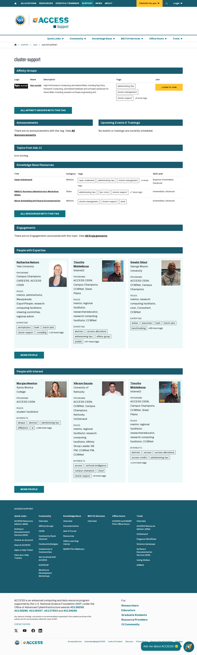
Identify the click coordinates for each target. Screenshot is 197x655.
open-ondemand (86, 180)
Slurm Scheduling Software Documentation (37, 201)
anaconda (147, 323)
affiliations (23, 428)
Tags (35, 45)
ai (32, 428)
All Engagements (96, 235)
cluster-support (124, 98)
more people (29, 355)
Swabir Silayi (138, 262)
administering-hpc (125, 86)
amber (135, 323)
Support (25, 45)
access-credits (139, 457)
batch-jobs (48, 327)
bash (36, 327)
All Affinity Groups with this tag (43, 110)
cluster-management (127, 92)
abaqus (21, 423)
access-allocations (96, 331)
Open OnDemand (23, 180)
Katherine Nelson (28, 262)
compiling (42, 332)
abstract (79, 331)
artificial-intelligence (96, 465)
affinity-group (103, 336)
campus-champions (85, 471)
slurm (122, 201)
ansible (78, 341)
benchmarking (139, 328)
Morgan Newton (27, 383)
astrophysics (24, 327)
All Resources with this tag (40, 213)
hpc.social (35, 85)
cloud (101, 471)
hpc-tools (104, 192)
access (78, 465)
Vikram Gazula (83, 383)
